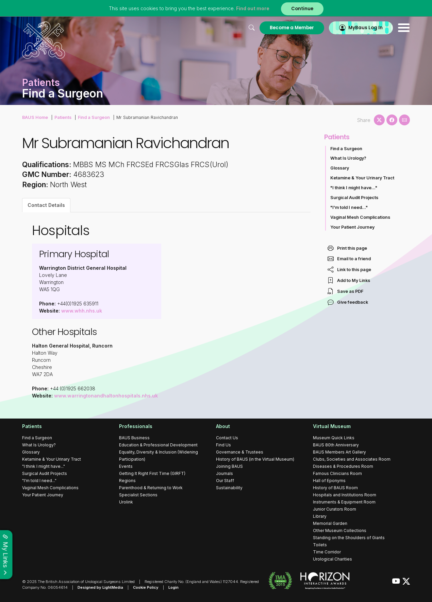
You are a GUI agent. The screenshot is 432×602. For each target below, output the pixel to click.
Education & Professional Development (158, 444)
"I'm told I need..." (349, 207)
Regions (127, 480)
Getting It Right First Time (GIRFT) (152, 473)
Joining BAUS (229, 466)
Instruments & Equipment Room (344, 501)
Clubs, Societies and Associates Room (352, 459)
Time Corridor (327, 551)
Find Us (223, 444)
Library (320, 516)
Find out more (252, 8)
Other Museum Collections (339, 530)
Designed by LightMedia (100, 587)
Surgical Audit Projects (354, 197)
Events (126, 466)
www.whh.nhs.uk (81, 311)
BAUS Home (35, 117)
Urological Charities (332, 559)
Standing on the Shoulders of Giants (349, 537)
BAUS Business (134, 437)
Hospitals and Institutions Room (344, 494)
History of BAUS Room (335, 487)
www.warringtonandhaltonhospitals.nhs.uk (106, 396)
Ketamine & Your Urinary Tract (362, 177)
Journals (224, 473)
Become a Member (292, 27)
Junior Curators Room (334, 509)
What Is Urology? (348, 158)
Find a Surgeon (94, 117)
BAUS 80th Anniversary (336, 444)
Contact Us (227, 437)
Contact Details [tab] (46, 205)
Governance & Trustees (239, 452)
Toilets (320, 544)
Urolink (126, 501)
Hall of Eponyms (329, 480)
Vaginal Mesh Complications (360, 217)
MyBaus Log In (365, 27)
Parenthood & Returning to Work (151, 487)
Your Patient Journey (352, 227)
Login (173, 587)
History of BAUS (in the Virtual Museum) (255, 459)
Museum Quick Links (333, 437)
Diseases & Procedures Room (343, 466)
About (223, 426)
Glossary (339, 168)
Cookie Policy (146, 587)
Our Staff (225, 480)
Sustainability (229, 487)
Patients (62, 117)
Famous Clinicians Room (337, 473)
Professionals (135, 426)
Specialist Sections (138, 494)
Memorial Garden (330, 523)
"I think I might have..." (353, 187)
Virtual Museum (332, 426)
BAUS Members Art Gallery (339, 452)
